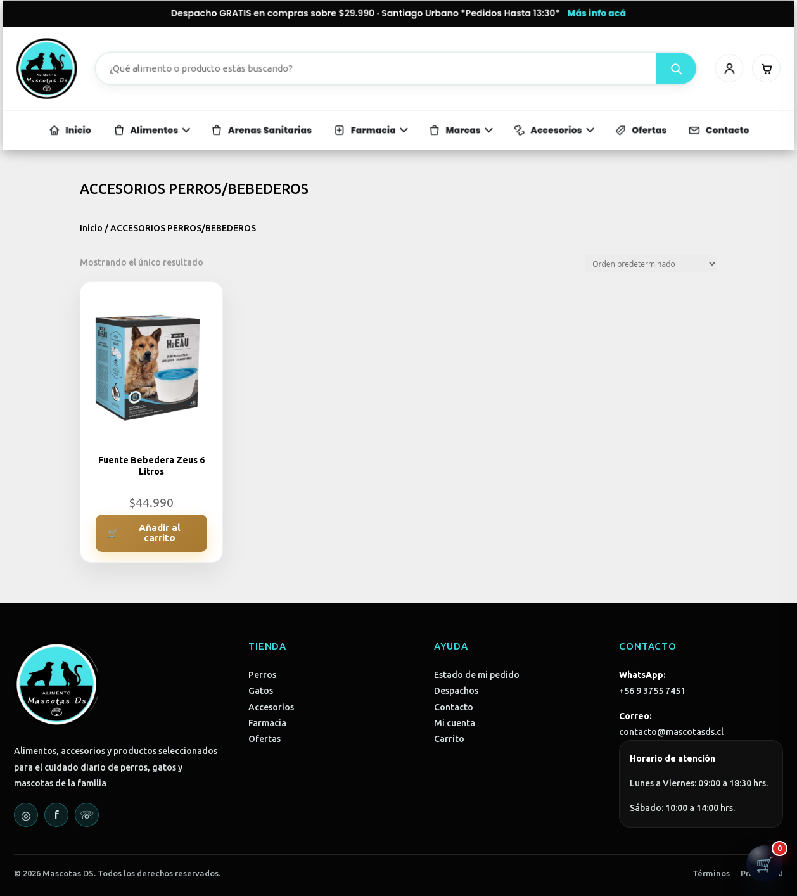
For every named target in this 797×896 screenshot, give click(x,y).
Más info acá (572, 20)
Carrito (449, 739)
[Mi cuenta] (689, 69)
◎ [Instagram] (26, 815)
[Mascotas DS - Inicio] (90, 69)
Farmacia (267, 723)
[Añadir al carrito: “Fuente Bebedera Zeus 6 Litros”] (151, 533)
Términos (711, 873)
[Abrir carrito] (764, 863)
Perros (262, 675)
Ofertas (264, 739)
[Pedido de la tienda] (651, 263)
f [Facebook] (56, 815)
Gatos (260, 691)
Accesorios (271, 707)
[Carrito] (721, 69)
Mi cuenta (454, 723)
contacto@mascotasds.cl (671, 732)
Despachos (456, 691)
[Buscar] (642, 69)
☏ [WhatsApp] (87, 815)
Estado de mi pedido (477, 675)
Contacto (453, 707)
